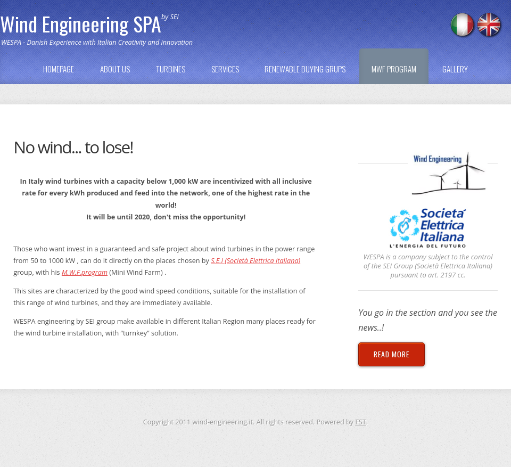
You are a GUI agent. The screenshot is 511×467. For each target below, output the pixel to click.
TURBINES (170, 69)
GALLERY (455, 69)
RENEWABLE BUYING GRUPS (305, 69)
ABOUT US (115, 69)
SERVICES (225, 69)
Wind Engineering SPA (80, 23)
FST (360, 422)
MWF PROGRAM (394, 69)
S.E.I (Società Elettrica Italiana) (255, 260)
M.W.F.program (85, 272)
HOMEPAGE (58, 69)
